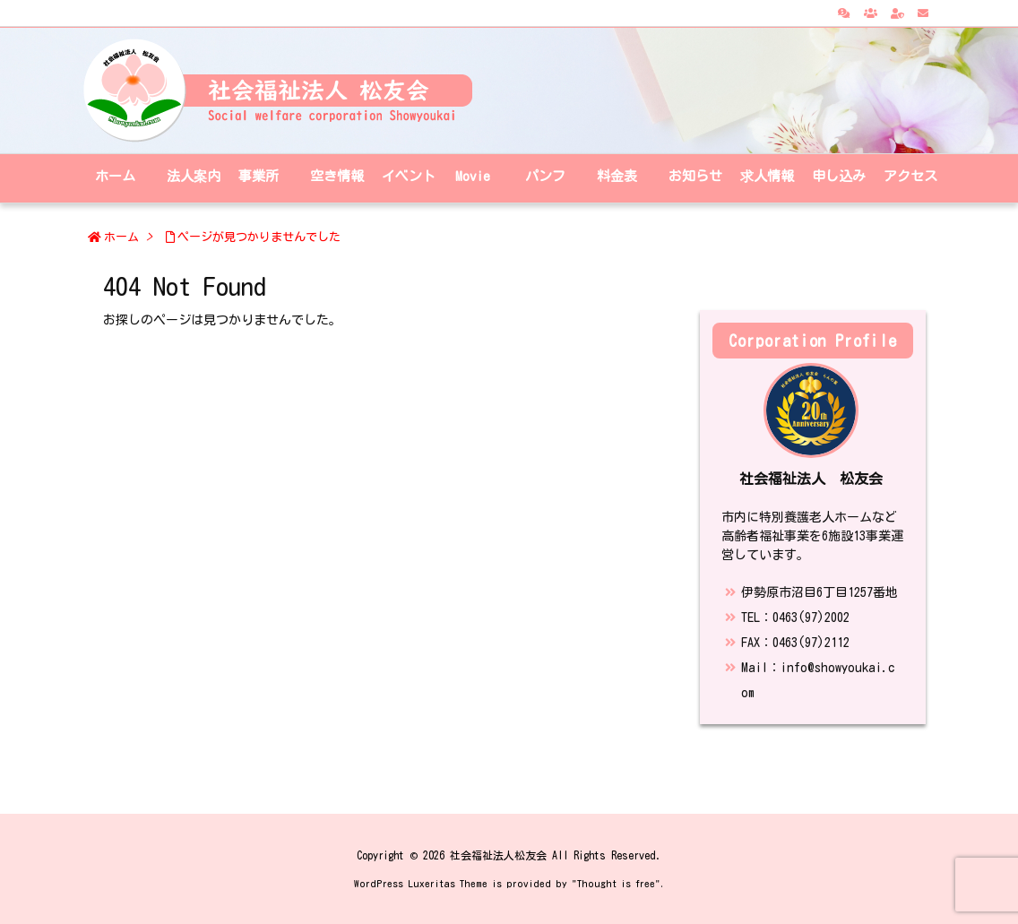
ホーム (121, 237)
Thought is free (616, 883)
